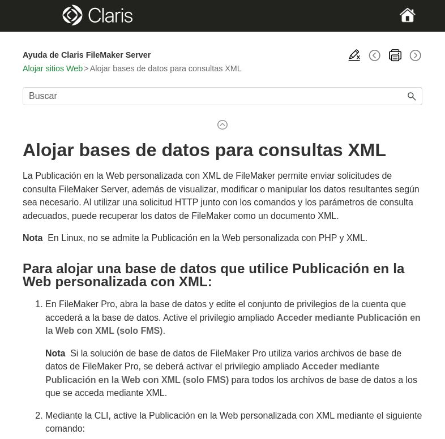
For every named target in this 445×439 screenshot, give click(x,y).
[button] (412, 96)
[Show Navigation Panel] (42, 15)
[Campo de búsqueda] (222, 96)
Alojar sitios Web (53, 68)
